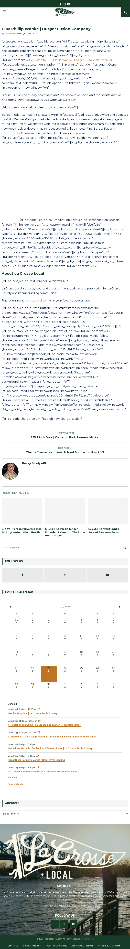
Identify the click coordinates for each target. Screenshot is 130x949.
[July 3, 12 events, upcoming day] (97, 690)
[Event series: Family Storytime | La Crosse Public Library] (38, 709)
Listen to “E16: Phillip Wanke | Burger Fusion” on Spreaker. (73, 60)
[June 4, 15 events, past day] (81, 626)
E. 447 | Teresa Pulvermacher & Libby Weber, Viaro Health (21, 530)
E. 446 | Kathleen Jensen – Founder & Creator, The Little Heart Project (65, 532)
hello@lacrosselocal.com (72, 905)
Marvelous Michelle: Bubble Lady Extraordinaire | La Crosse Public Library (50, 748)
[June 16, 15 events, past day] (49, 658)
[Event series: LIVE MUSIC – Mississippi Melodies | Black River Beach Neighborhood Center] (38, 733)
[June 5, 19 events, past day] (97, 626)
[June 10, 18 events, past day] (65, 642)
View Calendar (16, 784)
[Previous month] (10, 607)
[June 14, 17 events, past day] (16, 658)
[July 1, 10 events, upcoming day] (65, 690)
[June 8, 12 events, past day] (33, 642)
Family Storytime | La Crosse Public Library (32, 713)
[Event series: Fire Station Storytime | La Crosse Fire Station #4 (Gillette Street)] (39, 721)
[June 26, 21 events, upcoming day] (97, 674)
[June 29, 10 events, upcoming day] (33, 690)
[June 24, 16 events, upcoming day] (65, 674)
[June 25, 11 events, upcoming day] (81, 674)
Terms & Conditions (31, 945)
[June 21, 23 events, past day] (16, 674)
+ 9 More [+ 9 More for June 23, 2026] (12, 777)
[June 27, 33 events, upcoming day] (113, 674)
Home (47, 945)
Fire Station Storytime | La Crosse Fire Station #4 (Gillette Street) (44, 725)
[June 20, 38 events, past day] (113, 658)
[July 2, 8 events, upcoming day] (81, 690)
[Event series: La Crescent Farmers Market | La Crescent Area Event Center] (37, 767)
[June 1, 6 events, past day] (33, 626)
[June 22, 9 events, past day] (33, 674)
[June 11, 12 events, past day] (81, 642)
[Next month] (120, 607)
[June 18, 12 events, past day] (81, 658)
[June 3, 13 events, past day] (65, 626)
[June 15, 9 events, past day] (33, 658)
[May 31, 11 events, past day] (16, 626)
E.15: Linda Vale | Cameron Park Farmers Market (65, 437)
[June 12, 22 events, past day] (97, 642)
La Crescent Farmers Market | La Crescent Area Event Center (42, 771)
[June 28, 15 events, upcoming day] (16, 690)
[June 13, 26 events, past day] (113, 642)
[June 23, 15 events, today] (49, 674)
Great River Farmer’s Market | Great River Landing (36, 760)
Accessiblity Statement (109, 945)
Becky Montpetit (13, 33)
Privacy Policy (60, 945)
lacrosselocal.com (36, 300)
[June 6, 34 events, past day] (113, 626)
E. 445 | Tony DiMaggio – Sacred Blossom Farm (104, 530)
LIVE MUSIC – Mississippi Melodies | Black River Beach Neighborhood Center (52, 736)
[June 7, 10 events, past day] (16, 642)
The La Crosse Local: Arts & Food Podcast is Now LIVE (65, 452)
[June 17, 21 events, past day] (65, 658)
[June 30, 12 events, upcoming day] (49, 690)
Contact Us (12, 945)
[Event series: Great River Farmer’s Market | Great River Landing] (37, 756)
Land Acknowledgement (82, 945)
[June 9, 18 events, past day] (49, 642)
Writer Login (87, 938)
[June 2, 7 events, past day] (49, 626)
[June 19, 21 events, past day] (97, 658)
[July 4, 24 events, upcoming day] (113, 690)
